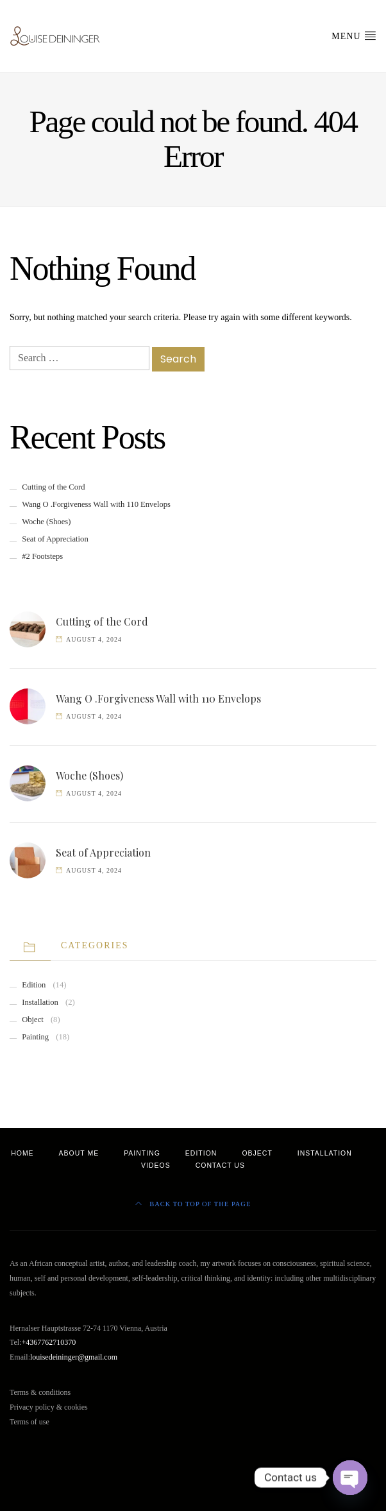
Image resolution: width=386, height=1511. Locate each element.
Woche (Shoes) (46, 521)
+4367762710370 (49, 1342)
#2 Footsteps (42, 556)
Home (22, 1153)
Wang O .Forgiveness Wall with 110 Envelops (96, 504)
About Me (79, 1153)
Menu (353, 35)
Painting (35, 1036)
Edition (34, 984)
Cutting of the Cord (53, 486)
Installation (40, 1002)
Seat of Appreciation (55, 538)
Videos (156, 1165)
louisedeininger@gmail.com (73, 1357)
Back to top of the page (193, 1204)
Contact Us (220, 1165)
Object (33, 1019)
